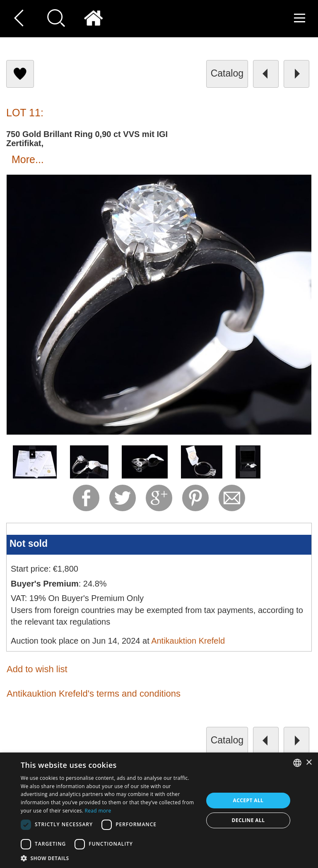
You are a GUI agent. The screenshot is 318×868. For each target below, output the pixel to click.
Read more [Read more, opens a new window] (98, 810)
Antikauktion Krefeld (188, 640)
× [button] (309, 763)
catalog (227, 73)
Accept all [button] (248, 800)
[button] (109, 858)
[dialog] (159, 810)
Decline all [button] (248, 820)
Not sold (29, 543)
